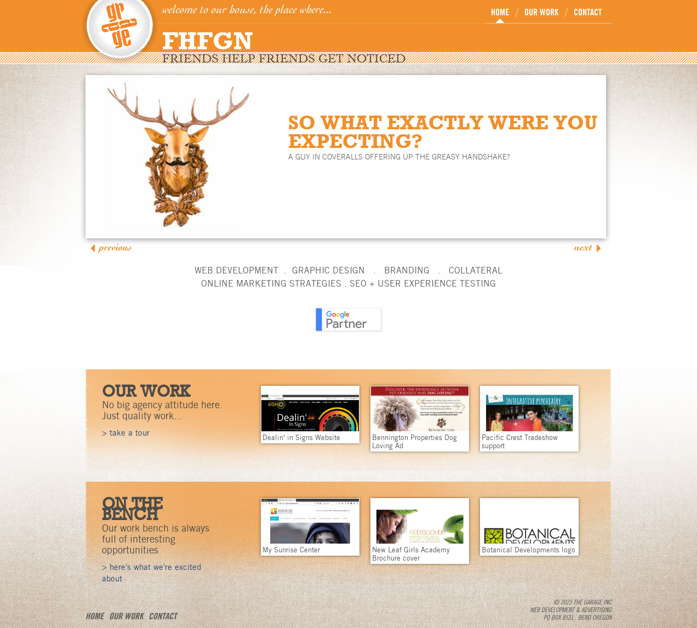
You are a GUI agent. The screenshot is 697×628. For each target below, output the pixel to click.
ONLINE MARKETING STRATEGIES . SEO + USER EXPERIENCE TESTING (348, 283)
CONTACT (588, 12)
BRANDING (407, 270)
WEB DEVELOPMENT (236, 270)
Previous (115, 247)
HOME (500, 12)
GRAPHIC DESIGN (328, 270)
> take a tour (126, 433)
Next (583, 247)
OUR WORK (541, 12)
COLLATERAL (475, 270)
